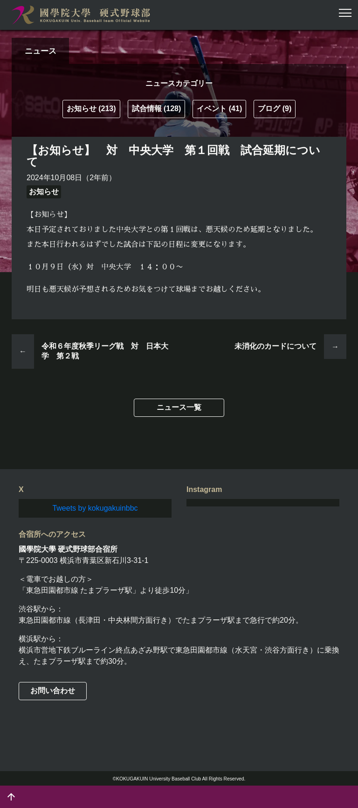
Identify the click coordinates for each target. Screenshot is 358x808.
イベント (219, 108)
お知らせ (91, 108)
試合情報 (156, 108)
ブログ (274, 108)
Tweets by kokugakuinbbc (95, 508)
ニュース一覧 (179, 407)
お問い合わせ (52, 691)
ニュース (40, 51)
